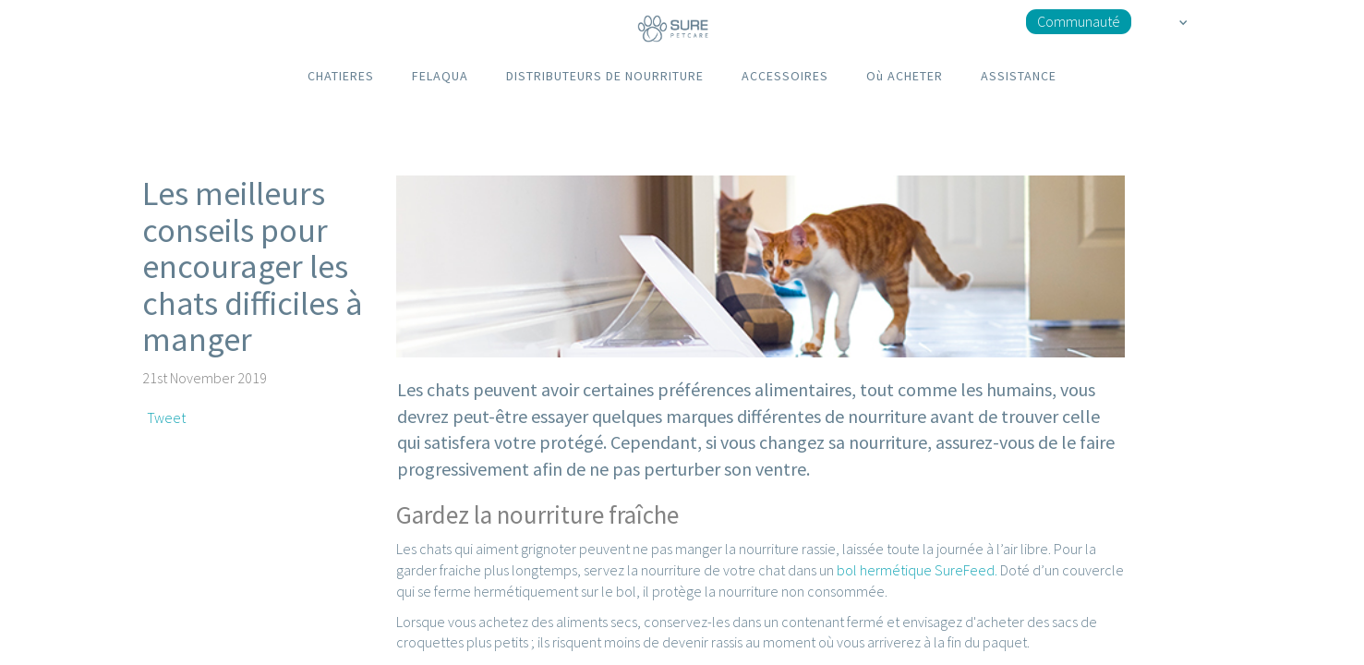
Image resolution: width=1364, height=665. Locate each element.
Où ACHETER (904, 75)
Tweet (166, 417)
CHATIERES (341, 75)
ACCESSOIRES (785, 75)
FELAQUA (440, 75)
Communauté (1078, 21)
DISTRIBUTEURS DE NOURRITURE (605, 75)
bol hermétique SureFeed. (917, 570)
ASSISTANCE (1018, 75)
